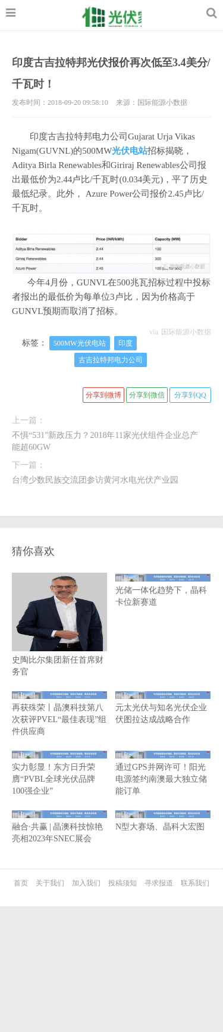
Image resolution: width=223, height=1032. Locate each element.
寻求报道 (159, 883)
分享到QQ (190, 395)
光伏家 (116, 16)
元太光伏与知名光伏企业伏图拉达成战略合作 (163, 707)
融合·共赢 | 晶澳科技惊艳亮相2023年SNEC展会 (59, 826)
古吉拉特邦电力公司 (110, 360)
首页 (21, 883)
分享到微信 (147, 395)
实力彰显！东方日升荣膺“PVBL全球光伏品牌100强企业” (59, 773)
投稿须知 (122, 883)
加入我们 (86, 883)
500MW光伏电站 (80, 343)
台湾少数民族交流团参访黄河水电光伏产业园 (95, 479)
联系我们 (195, 883)
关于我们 (50, 883)
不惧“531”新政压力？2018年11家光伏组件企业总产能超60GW (105, 441)
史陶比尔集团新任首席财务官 (59, 642)
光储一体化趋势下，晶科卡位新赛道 (163, 590)
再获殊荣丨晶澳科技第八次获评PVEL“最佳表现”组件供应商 (59, 713)
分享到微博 (103, 395)
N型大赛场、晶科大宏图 (163, 820)
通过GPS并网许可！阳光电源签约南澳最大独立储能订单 (163, 773)
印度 (125, 343)
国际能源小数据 (186, 332)
